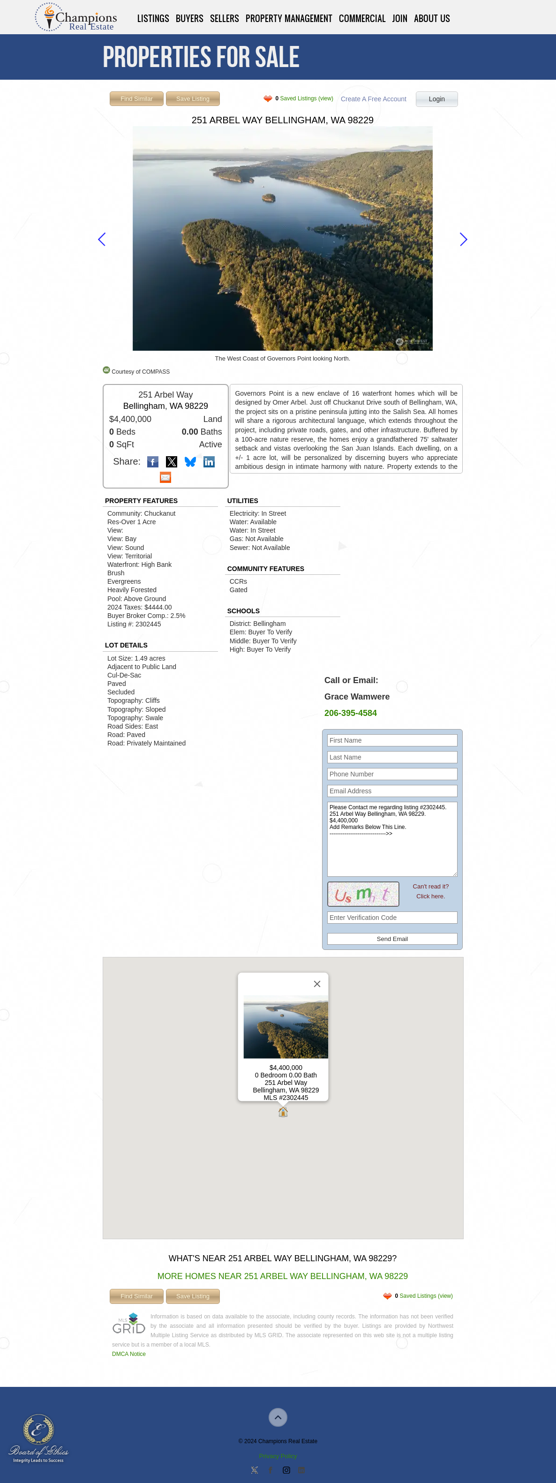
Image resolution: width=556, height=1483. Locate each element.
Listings (153, 18)
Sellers (224, 18)
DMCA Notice (129, 1354)
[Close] (317, 983)
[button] (283, 1113)
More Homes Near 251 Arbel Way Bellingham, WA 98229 (283, 1276)
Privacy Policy (278, 1456)
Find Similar (136, 98)
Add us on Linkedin (301, 1470)
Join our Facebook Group (270, 1470)
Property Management (289, 18)
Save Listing (193, 98)
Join (399, 18)
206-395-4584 (350, 713)
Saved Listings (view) (304, 98)
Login (437, 99)
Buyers (189, 18)
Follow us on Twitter (255, 1470)
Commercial (362, 18)
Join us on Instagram (286, 1470)
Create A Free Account (373, 99)
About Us (432, 18)
